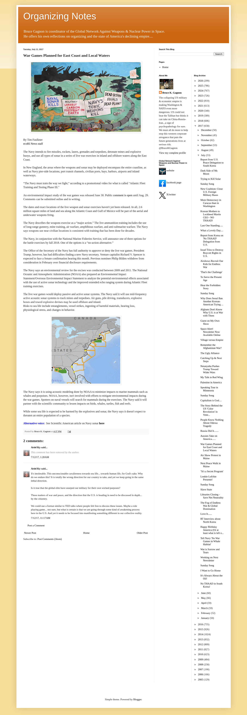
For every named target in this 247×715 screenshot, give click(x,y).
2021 (201, 105)
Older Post (142, 532)
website (166, 170)
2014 (201, 634)
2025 (201, 85)
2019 (201, 115)
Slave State (206, 489)
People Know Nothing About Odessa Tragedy (212, 422)
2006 (201, 674)
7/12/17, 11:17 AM (40, 518)
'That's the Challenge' (211, 272)
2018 (201, 120)
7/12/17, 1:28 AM (40, 457)
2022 (201, 100)
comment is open (123, 195)
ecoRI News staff (33, 143)
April (204, 603)
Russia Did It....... (210, 431)
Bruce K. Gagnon (172, 92)
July (203, 155)
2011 (201, 649)
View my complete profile (172, 152)
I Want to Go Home (211, 570)
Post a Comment (36, 525)
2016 (201, 624)
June (203, 593)
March (204, 608)
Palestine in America (211, 382)
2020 (201, 110)
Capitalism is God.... (211, 400)
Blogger (137, 699)
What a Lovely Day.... (212, 230)
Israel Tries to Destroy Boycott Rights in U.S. (212, 252)
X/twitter (167, 194)
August (205, 150)
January (205, 618)
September (207, 145)
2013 (201, 639)
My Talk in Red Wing (212, 377)
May (203, 598)
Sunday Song (207, 183)
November (207, 135)
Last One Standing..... (212, 225)
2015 (201, 629)
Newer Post (30, 532)
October (205, 140)
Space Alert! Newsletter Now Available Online (211, 331)
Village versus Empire (212, 340)
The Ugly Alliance (210, 353)
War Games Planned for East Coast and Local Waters (211, 447)
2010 (201, 654)
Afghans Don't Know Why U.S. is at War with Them (212, 312)
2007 (201, 669)
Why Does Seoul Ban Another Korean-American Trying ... (212, 301)
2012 (201, 644)
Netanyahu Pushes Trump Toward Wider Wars (210, 369)
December (206, 130)
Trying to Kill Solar (211, 179)
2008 (201, 664)
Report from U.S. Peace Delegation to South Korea (212, 162)
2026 (201, 80)
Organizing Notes (59, 16)
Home (86, 532)
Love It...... (206, 513)
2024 (201, 90)
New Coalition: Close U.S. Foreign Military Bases (212, 191)
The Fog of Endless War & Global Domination (211, 505)
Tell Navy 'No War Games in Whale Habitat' (210, 541)
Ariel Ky (35, 447)
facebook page (170, 182)
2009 (201, 659)
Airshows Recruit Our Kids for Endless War (212, 264)
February (206, 613)
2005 (201, 679)
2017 (201, 125)
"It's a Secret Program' (212, 471)
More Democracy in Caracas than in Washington (211, 203)
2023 (201, 95)
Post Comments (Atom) (49, 539)
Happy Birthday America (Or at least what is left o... (212, 529)
